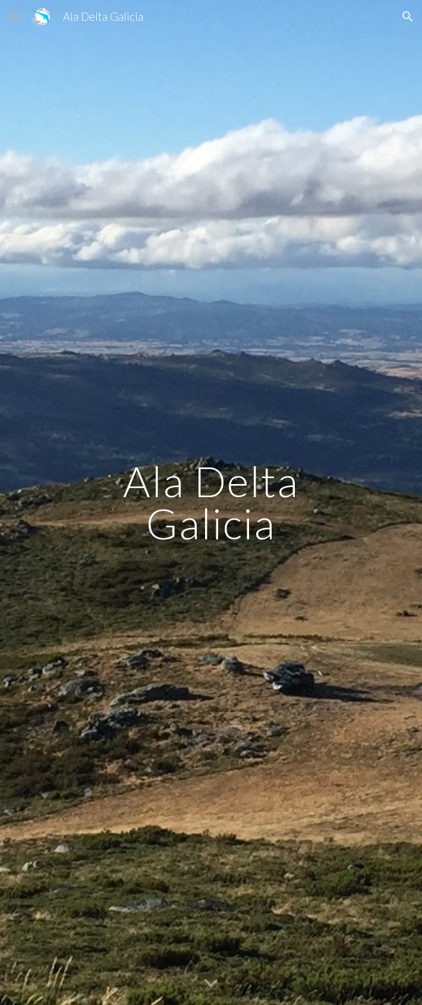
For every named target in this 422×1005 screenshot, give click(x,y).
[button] (14, 16)
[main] (210, 502)
